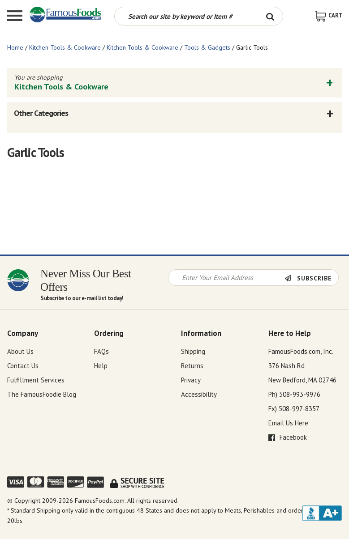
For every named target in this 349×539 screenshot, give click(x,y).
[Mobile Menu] (14, 16)
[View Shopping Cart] (328, 15)
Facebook (287, 437)
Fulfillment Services (36, 380)
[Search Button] (270, 16)
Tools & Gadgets (207, 47)
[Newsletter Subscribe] (311, 278)
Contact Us (23, 365)
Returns (192, 365)
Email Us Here (288, 423)
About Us (20, 351)
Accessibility (199, 394)
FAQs (101, 351)
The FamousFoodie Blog (41, 394)
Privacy (191, 380)
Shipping (193, 351)
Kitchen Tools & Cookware (65, 47)
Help (101, 365)
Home (15, 47)
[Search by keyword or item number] (186, 16)
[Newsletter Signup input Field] (226, 277)
